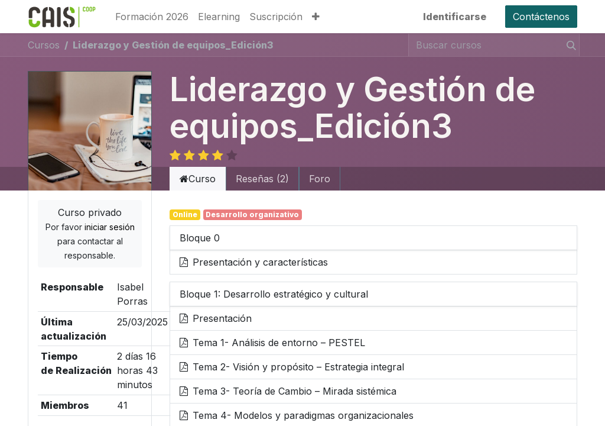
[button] (315, 16)
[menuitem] (151, 16)
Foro (319, 166)
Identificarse (454, 16)
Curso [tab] (198, 166)
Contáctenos (541, 16)
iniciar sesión (109, 214)
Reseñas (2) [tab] (262, 166)
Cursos (44, 45)
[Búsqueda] (569, 45)
